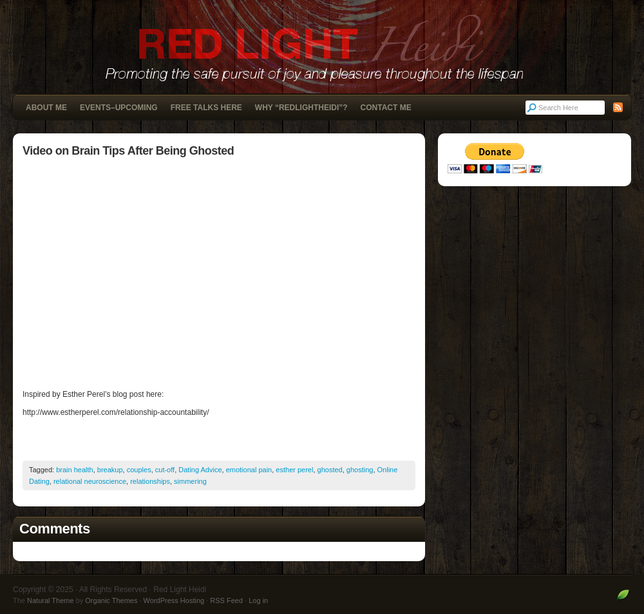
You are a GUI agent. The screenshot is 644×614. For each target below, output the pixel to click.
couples (139, 470)
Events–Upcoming (119, 107)
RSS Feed (226, 600)
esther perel (294, 470)
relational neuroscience (89, 481)
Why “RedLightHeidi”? (301, 107)
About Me (46, 107)
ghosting (360, 470)
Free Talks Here (206, 107)
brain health (74, 470)
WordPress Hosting (174, 600)
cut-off (165, 470)
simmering (190, 481)
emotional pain (249, 470)
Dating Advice (200, 470)
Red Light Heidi (322, 46)
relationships (150, 481)
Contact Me (386, 107)
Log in (258, 600)
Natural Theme (50, 600)
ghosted (330, 470)
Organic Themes (111, 600)
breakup (110, 470)
